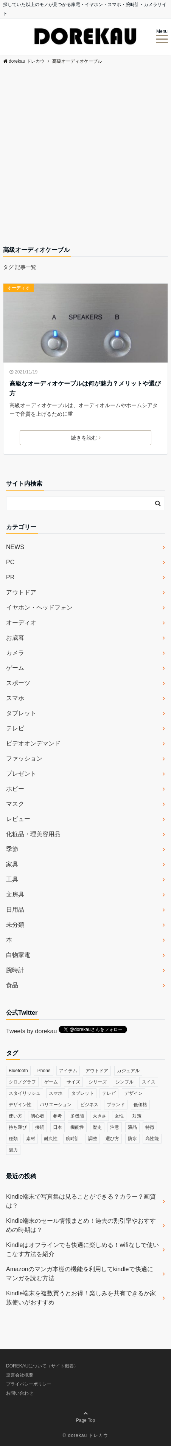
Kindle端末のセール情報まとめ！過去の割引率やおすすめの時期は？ (81, 1225)
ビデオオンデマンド (33, 743)
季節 (12, 849)
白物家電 (18, 955)
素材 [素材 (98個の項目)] (30, 1138)
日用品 (15, 909)
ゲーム (15, 668)
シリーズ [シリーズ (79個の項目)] (98, 1082)
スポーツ (18, 683)
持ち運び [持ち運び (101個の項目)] (18, 1127)
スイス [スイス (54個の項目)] (148, 1082)
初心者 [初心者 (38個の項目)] (37, 1116)
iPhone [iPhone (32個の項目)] (43, 1070)
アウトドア (21, 592)
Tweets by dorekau (31, 1031)
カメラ (15, 653)
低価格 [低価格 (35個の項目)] (140, 1104)
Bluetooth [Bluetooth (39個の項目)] (18, 1070)
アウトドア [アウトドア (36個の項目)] (97, 1070)
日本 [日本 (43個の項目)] (57, 1127)
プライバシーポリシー (28, 1384)
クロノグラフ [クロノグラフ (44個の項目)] (22, 1082)
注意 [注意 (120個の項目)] (114, 1127)
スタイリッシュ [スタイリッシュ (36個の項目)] (24, 1093)
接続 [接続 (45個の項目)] (39, 1127)
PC (10, 562)
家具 (12, 864)
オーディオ (18, 287)
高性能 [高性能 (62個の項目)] (152, 1138)
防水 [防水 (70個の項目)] (132, 1138)
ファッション (24, 758)
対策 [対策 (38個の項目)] (136, 1116)
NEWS (15, 547)
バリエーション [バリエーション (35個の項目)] (56, 1104)
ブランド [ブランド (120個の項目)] (116, 1104)
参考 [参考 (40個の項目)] (57, 1116)
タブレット (21, 713)
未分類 (15, 924)
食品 (12, 985)
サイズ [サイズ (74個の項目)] (73, 1082)
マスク (15, 804)
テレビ (15, 728)
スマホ (15, 698)
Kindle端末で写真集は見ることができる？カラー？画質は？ (81, 1201)
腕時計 (15, 970)
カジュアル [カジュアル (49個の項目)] (128, 1070)
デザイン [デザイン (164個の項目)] (133, 1093)
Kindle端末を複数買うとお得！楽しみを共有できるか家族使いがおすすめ (81, 1298)
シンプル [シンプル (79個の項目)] (124, 1082)
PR (10, 577)
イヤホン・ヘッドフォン (39, 607)
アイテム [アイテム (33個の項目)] (68, 1070)
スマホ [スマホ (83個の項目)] (55, 1093)
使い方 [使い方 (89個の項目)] (15, 1116)
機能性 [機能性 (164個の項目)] (77, 1127)
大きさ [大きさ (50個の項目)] (99, 1116)
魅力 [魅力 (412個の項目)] (13, 1150)
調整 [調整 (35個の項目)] (92, 1138)
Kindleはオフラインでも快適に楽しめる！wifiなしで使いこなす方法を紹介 (82, 1249)
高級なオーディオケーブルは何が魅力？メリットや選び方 (85, 388)
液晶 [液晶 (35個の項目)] (132, 1127)
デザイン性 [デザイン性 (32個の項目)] (20, 1104)
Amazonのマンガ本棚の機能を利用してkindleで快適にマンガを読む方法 (79, 1273)
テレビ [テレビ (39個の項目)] (109, 1093)
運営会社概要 (19, 1375)
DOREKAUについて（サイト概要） (42, 1366)
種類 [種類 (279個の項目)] (13, 1138)
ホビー (15, 789)
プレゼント (21, 773)
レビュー (18, 819)
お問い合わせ (19, 1393)
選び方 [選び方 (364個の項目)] (112, 1138)
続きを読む (86, 438)
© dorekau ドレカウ (86, 1435)
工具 (12, 879)
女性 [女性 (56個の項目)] (119, 1116)
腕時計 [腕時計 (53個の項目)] (72, 1138)
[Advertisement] (85, 156)
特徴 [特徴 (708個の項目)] (149, 1127)
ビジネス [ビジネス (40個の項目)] (89, 1104)
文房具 (15, 894)
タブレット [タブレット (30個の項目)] (82, 1093)
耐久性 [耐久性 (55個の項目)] (51, 1138)
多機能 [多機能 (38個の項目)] (77, 1116)
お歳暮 (15, 637)
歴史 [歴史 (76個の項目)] (97, 1127)
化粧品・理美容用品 (33, 834)
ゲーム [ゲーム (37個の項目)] (51, 1082)
